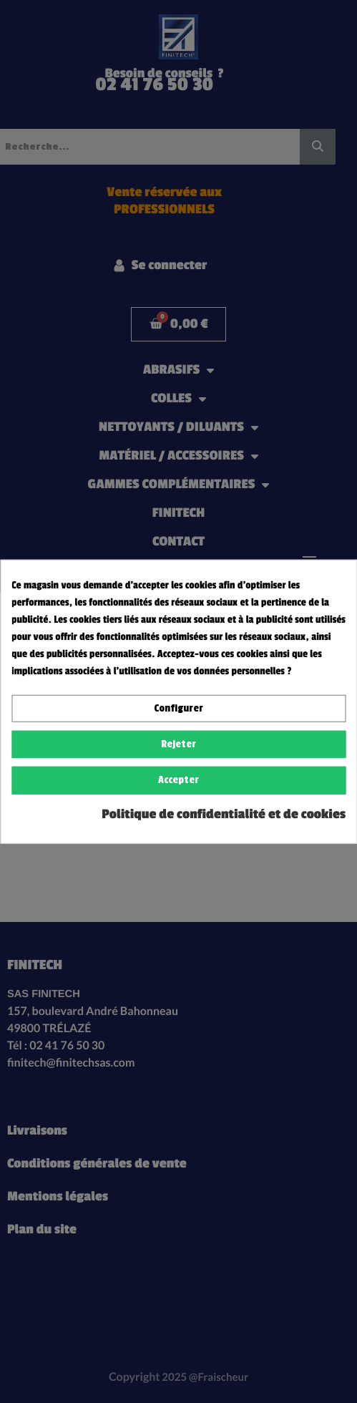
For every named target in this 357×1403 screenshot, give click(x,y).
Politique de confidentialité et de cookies (224, 814)
